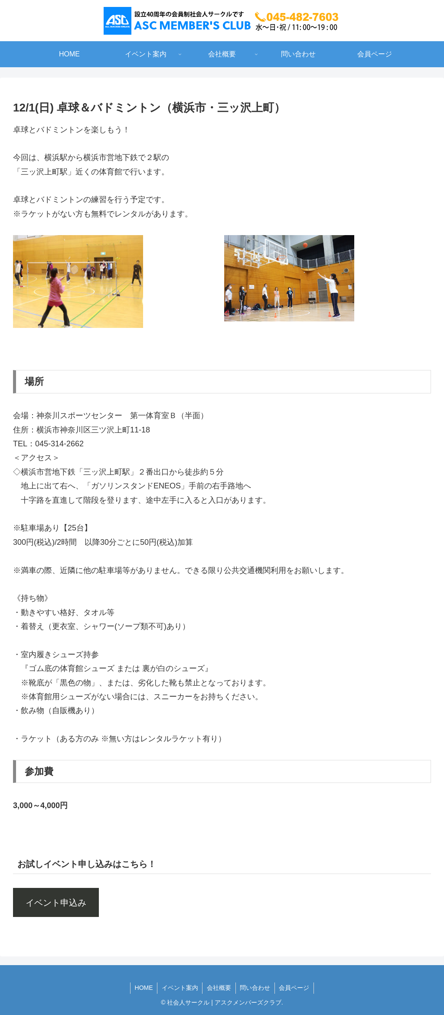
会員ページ (295, 987)
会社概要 (219, 987)
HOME (143, 987)
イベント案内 (179, 987)
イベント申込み (56, 902)
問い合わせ (255, 987)
